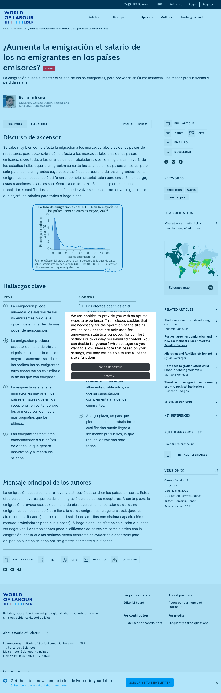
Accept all (110, 376)
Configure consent (110, 367)
